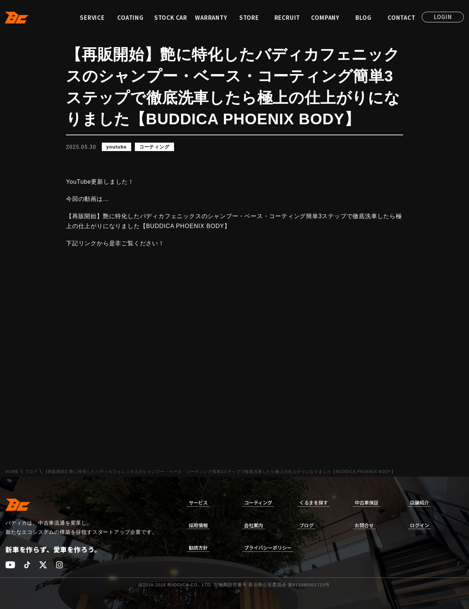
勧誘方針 (198, 547)
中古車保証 (366, 502)
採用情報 (198, 525)
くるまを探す (313, 502)
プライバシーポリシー (268, 547)
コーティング (154, 147)
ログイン (419, 525)
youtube (116, 147)
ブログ (31, 472)
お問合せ (364, 525)
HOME (12, 472)
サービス (198, 502)
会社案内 (253, 525)
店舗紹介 (419, 502)
